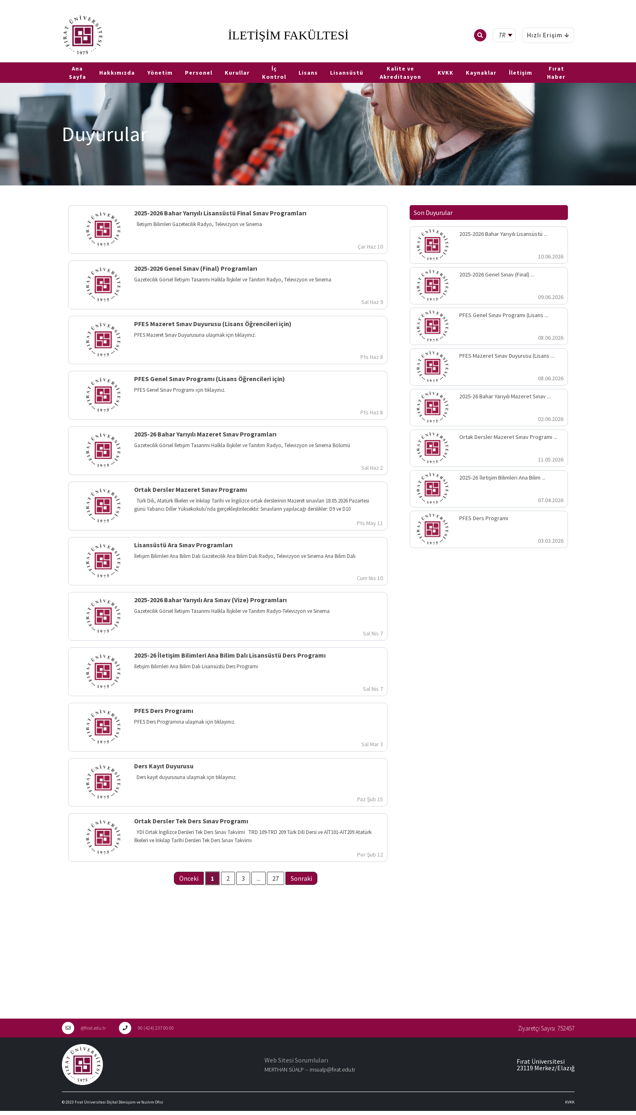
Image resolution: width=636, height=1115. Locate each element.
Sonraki (301, 878)
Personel (198, 72)
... (258, 878)
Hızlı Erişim (548, 35)
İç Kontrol (274, 72)
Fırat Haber (556, 72)
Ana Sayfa (77, 72)
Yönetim (160, 72)
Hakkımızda (117, 72)
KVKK (446, 72)
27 (275, 878)
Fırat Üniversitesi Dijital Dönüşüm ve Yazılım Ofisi (119, 1102)
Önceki (188, 878)
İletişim (520, 72)
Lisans (308, 72)
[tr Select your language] (506, 35)
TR (4, 59)
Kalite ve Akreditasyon (400, 72)
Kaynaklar (481, 72)
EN (15, 59)
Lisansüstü (346, 72)
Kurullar (237, 72)
